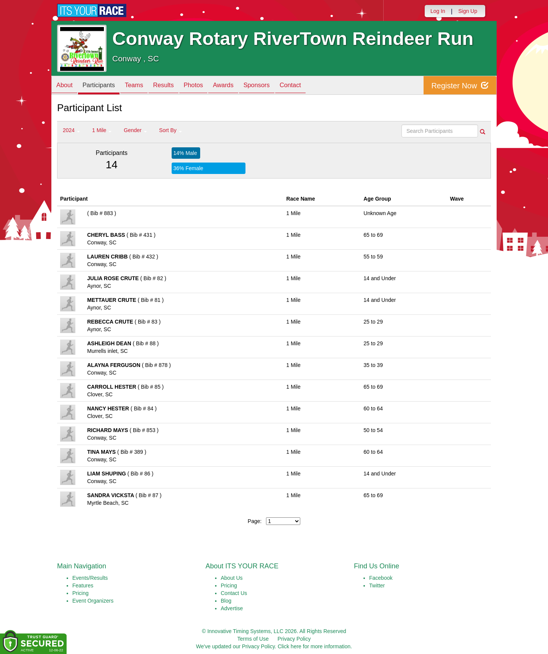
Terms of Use (253, 639)
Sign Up (467, 11)
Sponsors (275, 85)
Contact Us (234, 593)
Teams (141, 85)
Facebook (380, 578)
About (65, 85)
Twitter (377, 585)
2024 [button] (71, 130)
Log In (437, 11)
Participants (103, 85)
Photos (206, 85)
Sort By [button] (170, 130)
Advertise (232, 608)
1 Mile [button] (102, 130)
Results (173, 85)
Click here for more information (314, 646)
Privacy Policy (294, 639)
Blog (226, 601)
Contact (312, 85)
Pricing (80, 593)
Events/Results (90, 578)
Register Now (460, 85)
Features (82, 585)
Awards (239, 85)
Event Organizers (92, 601)
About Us (232, 578)
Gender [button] (135, 130)
